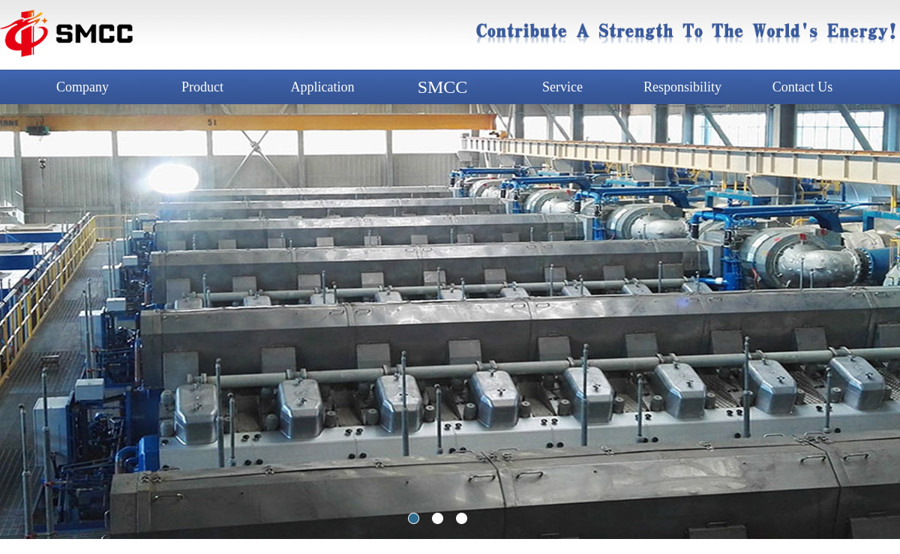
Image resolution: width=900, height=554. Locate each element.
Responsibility (683, 86)
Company (82, 86)
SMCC (443, 87)
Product (203, 86)
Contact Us (802, 86)
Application (323, 86)
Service (562, 86)
